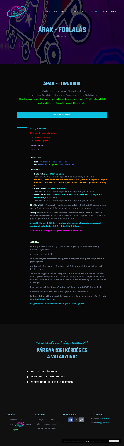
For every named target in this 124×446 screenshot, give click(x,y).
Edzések (64, 12)
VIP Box (23, 419)
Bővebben (104, 441)
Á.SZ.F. (39, 424)
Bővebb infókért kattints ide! (45, 299)
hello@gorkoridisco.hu (103, 422)
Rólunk (56, 12)
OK (114, 441)
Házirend (53, 419)
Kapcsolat (114, 12)
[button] (62, 371)
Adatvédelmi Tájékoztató (51, 424)
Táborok (84, 12)
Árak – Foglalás (94, 12)
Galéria (105, 12)
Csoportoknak (74, 12)
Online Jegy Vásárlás (14, 429)
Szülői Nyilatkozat (42, 419)
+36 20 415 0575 (104, 418)
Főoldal (48, 12)
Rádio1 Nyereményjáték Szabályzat (46, 428)
